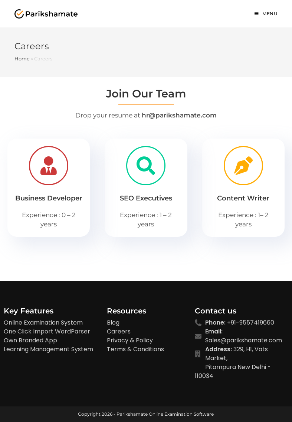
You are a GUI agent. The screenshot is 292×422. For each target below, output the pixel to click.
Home (22, 59)
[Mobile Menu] (266, 13)
